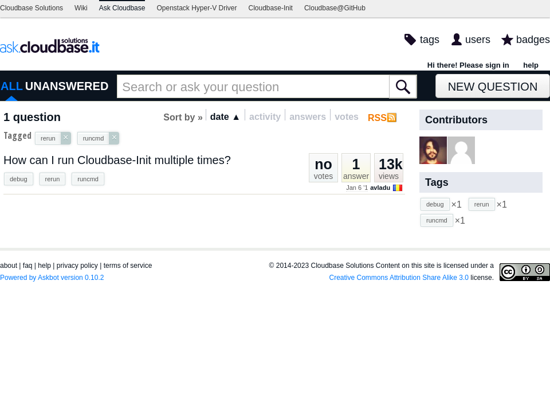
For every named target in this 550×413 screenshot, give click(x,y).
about (8, 266)
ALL (12, 86)
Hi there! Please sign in (468, 65)
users (477, 39)
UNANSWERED (67, 86)
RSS (377, 118)
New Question (493, 86)
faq (28, 266)
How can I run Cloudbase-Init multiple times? (117, 160)
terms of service (128, 266)
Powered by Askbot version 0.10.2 (52, 278)
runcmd (88, 179)
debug (19, 179)
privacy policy (77, 266)
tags (429, 39)
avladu (380, 187)
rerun (52, 179)
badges (533, 39)
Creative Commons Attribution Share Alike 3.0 (399, 278)
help (531, 65)
